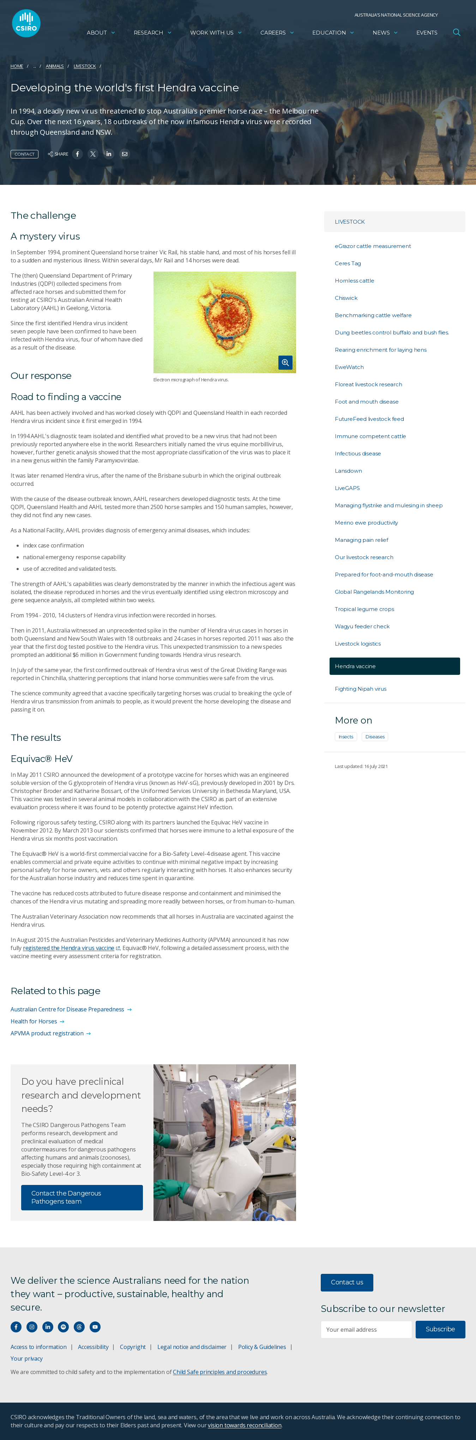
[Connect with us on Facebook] (16, 1326)
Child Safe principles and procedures (220, 1372)
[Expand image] (224, 322)
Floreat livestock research (368, 384)
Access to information (39, 1347)
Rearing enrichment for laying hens (381, 349)
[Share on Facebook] (77, 154)
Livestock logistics (358, 643)
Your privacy (26, 1358)
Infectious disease (358, 453)
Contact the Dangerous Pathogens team (66, 1197)
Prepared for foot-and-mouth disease (384, 574)
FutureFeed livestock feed (369, 419)
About (101, 33)
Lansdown (348, 470)
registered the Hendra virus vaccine (71, 948)
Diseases (375, 736)
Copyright (133, 1347)
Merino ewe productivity (366, 522)
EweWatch (349, 367)
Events (427, 33)
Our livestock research (364, 557)
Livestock (85, 66)
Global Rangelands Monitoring (374, 591)
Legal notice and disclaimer (192, 1347)
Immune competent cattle (370, 436)
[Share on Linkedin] (108, 154)
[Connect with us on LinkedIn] (47, 1326)
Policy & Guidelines (262, 1347)
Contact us (347, 1282)
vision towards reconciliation (245, 1425)
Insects (346, 736)
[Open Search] (456, 33)
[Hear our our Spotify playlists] (63, 1326)
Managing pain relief (361, 540)
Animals (55, 66)
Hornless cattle (354, 280)
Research (153, 33)
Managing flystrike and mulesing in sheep (389, 505)
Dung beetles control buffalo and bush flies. (392, 332)
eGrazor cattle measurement (373, 246)
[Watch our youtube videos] (95, 1326)
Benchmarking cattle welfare (373, 315)
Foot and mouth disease (366, 401)
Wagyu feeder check (362, 626)
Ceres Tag (348, 263)
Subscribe (440, 1329)
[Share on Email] (124, 154)
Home (17, 66)
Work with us (216, 33)
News (385, 33)
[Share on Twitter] (93, 154)
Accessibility (93, 1347)
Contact (24, 154)
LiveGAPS (347, 488)
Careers (277, 33)
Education (333, 33)
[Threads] (79, 1326)
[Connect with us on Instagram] (31, 1326)
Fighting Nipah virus (360, 688)
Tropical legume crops (364, 609)
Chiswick (346, 298)
